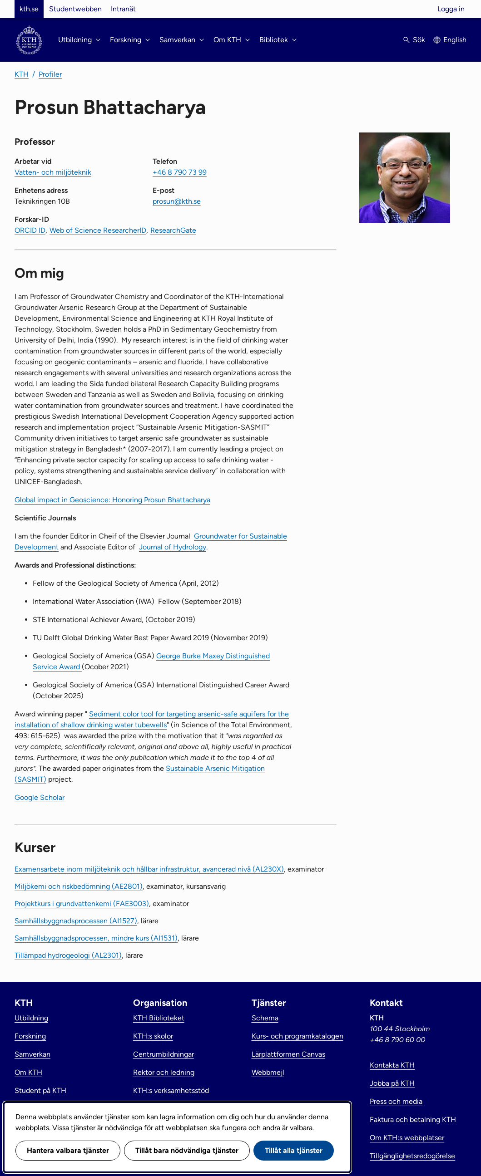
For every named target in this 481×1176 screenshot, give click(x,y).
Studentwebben (75, 9)
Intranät (123, 9)
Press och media (396, 1101)
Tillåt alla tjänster (293, 1150)
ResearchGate (173, 230)
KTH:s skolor (153, 1036)
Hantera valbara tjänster (68, 1150)
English (454, 39)
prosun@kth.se (177, 201)
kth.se (29, 9)
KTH (22, 74)
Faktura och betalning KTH (413, 1119)
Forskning (30, 1036)
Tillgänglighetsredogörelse (412, 1156)
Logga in (451, 9)
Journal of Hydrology (172, 547)
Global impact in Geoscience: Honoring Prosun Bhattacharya (112, 499)
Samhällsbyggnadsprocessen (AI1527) (76, 920)
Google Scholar (39, 797)
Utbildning (31, 1018)
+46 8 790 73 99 (180, 172)
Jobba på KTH (392, 1083)
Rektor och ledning (163, 1072)
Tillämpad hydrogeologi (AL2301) (68, 955)
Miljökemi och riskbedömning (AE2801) (79, 886)
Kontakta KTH (392, 1065)
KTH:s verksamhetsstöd (171, 1090)
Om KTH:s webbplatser (407, 1137)
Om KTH (28, 1072)
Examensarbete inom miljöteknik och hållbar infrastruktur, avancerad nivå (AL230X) (149, 869)
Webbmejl (268, 1072)
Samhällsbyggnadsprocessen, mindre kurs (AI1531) (96, 938)
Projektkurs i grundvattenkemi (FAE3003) (82, 903)
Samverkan (32, 1054)
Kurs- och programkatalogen (297, 1036)
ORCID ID (30, 230)
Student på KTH (40, 1090)
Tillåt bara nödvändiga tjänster (186, 1150)
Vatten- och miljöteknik (53, 172)
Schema (265, 1018)
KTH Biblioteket (158, 1018)
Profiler (50, 74)
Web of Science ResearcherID (98, 230)
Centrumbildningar (163, 1054)
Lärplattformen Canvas (288, 1054)
